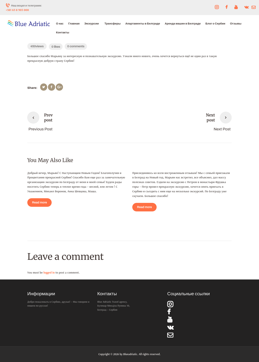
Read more (39, 202)
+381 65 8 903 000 (17, 10)
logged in (49, 272)
